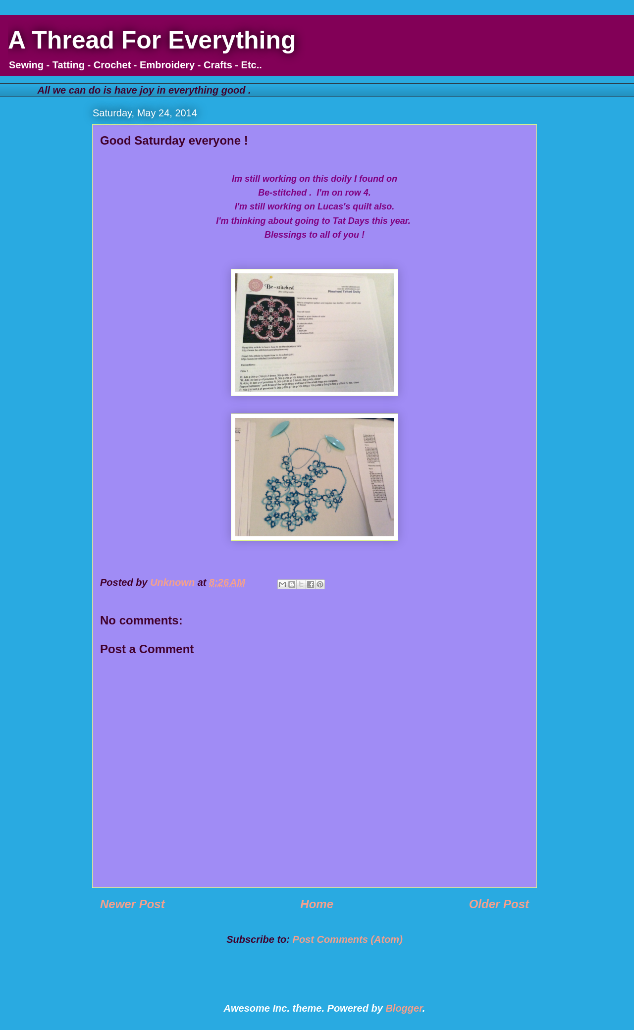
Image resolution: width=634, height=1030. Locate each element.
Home (316, 904)
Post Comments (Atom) (348, 939)
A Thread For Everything (152, 40)
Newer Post (132, 904)
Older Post (499, 904)
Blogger (403, 1008)
